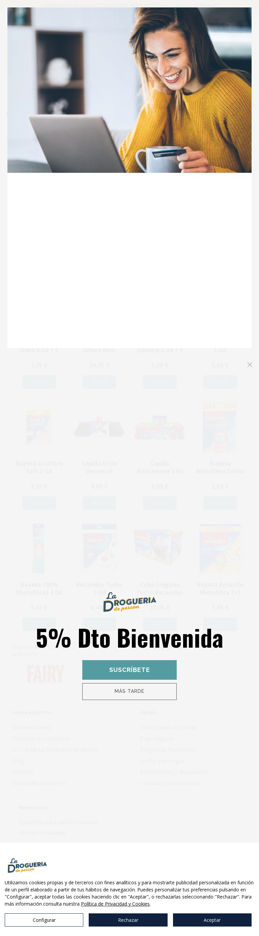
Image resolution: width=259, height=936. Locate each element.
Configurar (44, 920)
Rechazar (128, 920)
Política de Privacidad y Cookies (115, 904)
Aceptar (212, 920)
